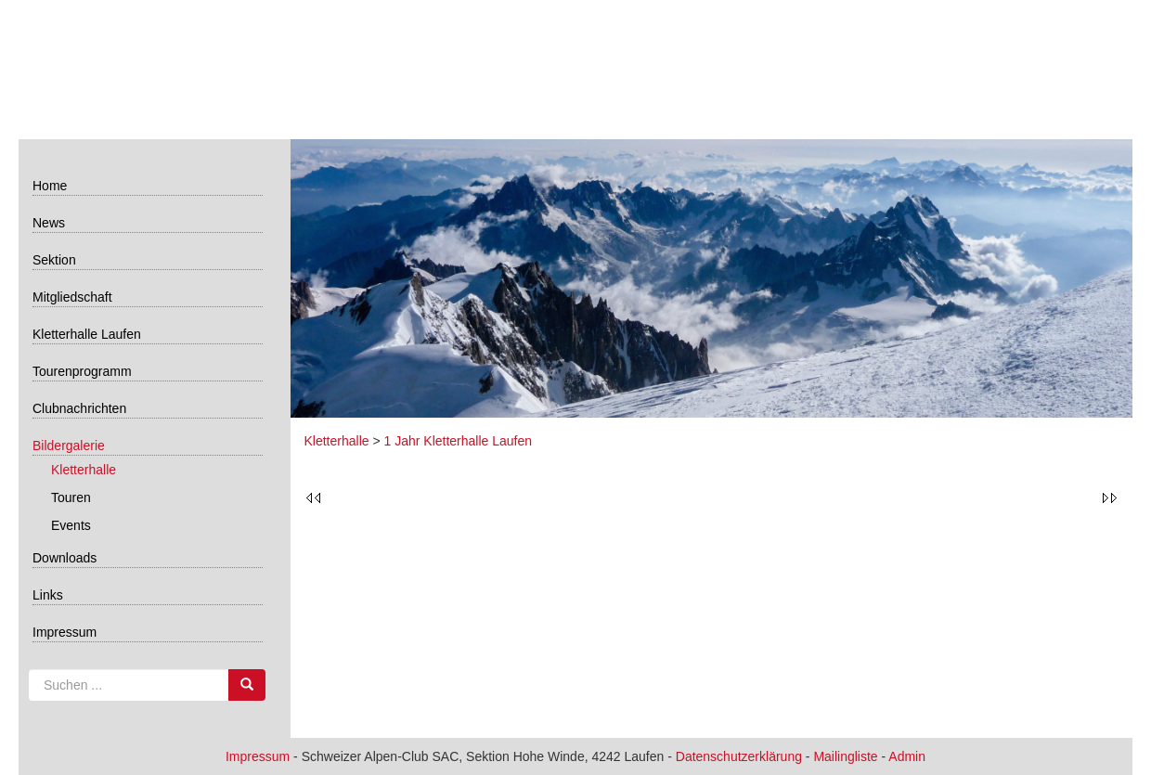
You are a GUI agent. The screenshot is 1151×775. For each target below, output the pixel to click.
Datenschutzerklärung (739, 756)
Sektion (54, 259)
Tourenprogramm (82, 371)
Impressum (64, 632)
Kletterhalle (83, 469)
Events (71, 525)
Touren (71, 497)
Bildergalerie (68, 445)
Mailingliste (845, 756)
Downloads (64, 557)
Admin (906, 756)
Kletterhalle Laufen (86, 334)
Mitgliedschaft (72, 297)
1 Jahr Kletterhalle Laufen (458, 440)
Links (47, 595)
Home (49, 185)
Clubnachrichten (79, 408)
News (48, 222)
